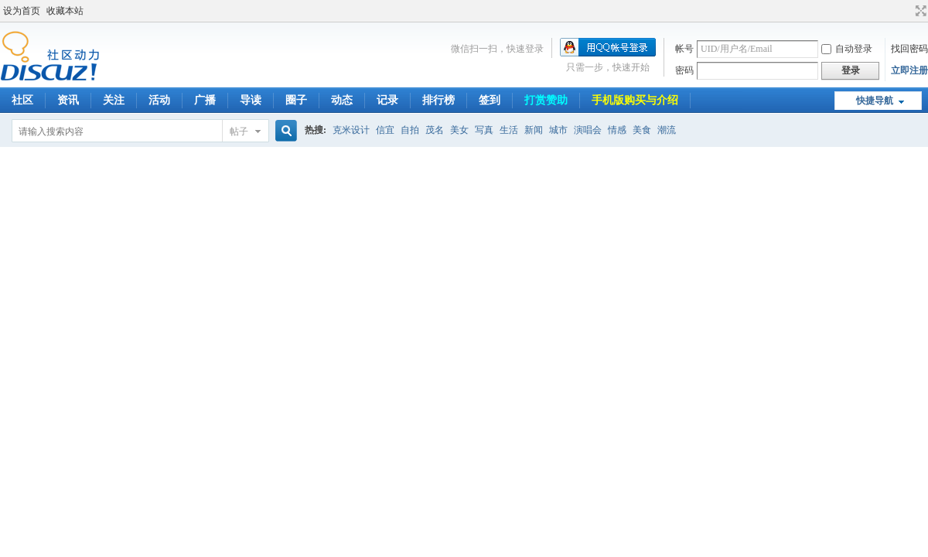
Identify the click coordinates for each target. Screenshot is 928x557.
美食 (642, 130)
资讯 (68, 100)
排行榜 (438, 100)
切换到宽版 (919, 11)
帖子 (239, 131)
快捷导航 (874, 100)
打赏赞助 (546, 100)
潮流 (666, 130)
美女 (459, 130)
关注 (114, 100)
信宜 (385, 130)
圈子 (296, 100)
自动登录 (846, 48)
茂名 (434, 130)
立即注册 (909, 70)
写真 (484, 130)
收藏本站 (65, 10)
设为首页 (21, 10)
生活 (509, 130)
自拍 (410, 130)
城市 (558, 130)
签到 (489, 100)
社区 (22, 100)
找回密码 (909, 48)
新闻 (533, 130)
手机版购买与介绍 (635, 100)
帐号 (684, 48)
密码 (684, 70)
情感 (617, 130)
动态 (342, 100)
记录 (387, 100)
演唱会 (588, 130)
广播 (205, 100)
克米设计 (351, 130)
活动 (159, 100)
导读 (250, 100)
